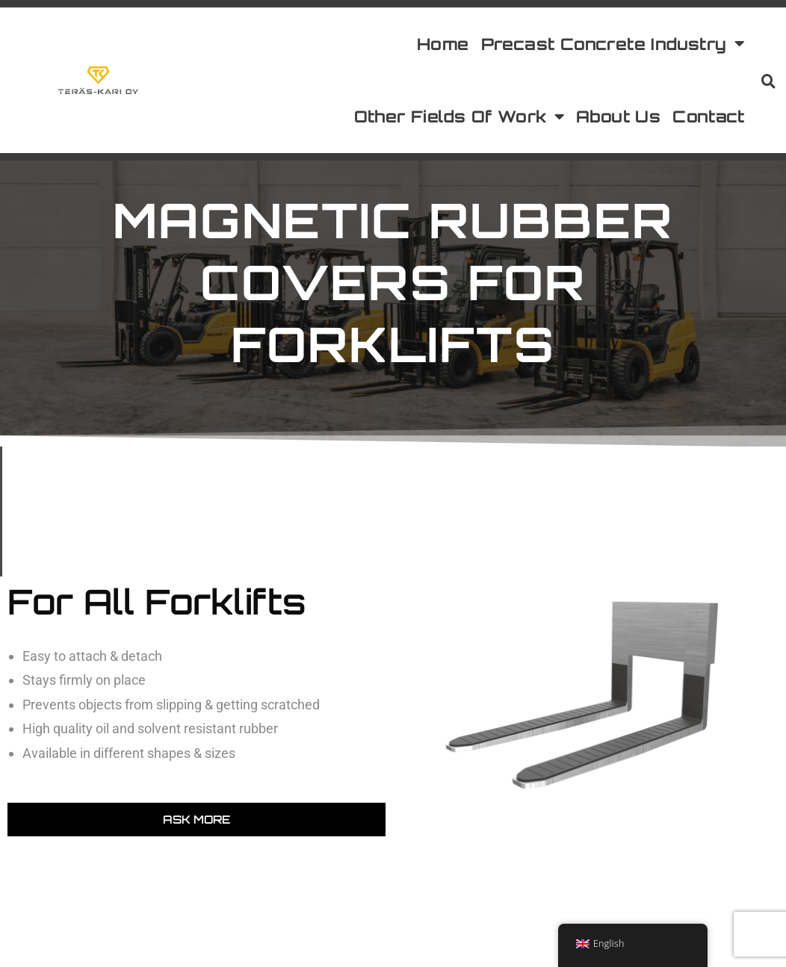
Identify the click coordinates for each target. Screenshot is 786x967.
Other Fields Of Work (459, 117)
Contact (708, 116)
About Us (618, 116)
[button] (768, 80)
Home (443, 44)
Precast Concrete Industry (612, 44)
